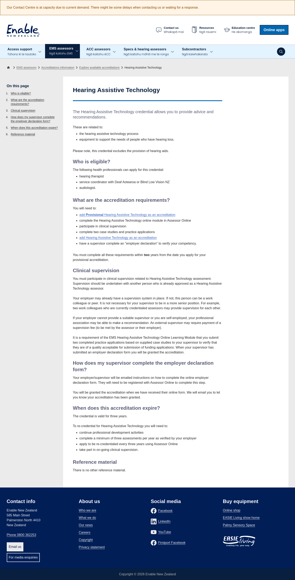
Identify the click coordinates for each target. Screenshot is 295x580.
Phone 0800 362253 (21, 535)
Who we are (87, 510)
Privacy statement (92, 547)
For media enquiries (23, 557)
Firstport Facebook (171, 542)
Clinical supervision (23, 110)
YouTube (164, 532)
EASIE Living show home (241, 517)
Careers (84, 532)
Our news (86, 525)
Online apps (274, 30)
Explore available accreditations (99, 67)
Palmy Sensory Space (239, 525)
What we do (87, 517)
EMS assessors (61, 51)
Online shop (231, 510)
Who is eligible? (21, 93)
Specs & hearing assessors (146, 51)
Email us (15, 546)
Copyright (86, 540)
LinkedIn (164, 521)
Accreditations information (57, 67)
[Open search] (281, 51)
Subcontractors (195, 51)
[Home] (9, 67)
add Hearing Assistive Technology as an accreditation (127, 215)
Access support (22, 51)
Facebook (165, 510)
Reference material (23, 134)
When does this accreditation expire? (34, 127)
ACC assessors (98, 51)
